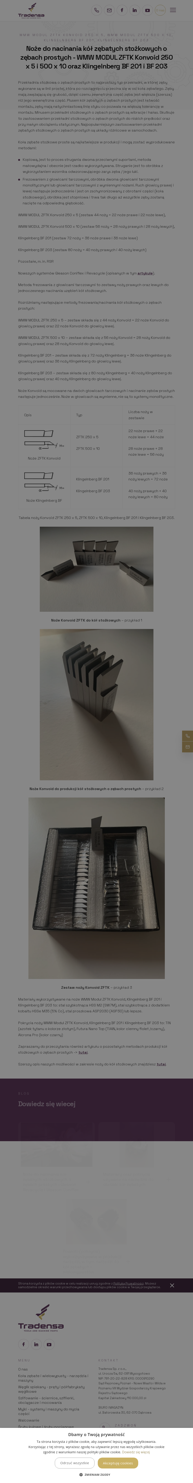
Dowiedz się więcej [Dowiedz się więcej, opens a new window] (136, 1452)
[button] (96, 1475)
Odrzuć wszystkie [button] (74, 1463)
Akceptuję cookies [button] (118, 1463)
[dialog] (96, 1455)
